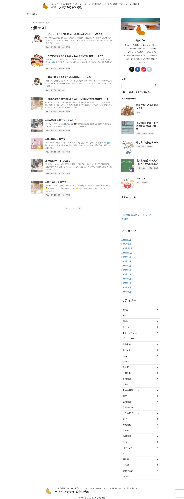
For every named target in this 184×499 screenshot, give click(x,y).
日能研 (125, 428)
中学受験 (126, 342)
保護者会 (126, 348)
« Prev (65, 209)
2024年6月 (125, 268)
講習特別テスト (129, 468)
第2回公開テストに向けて (57, 162)
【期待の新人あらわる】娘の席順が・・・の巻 (66, 78)
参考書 (125, 382)
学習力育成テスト (130, 405)
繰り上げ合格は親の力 (145, 141)
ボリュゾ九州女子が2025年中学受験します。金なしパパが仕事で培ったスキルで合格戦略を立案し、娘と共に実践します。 (96, 486)
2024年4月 (125, 276)
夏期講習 (126, 399)
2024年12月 (126, 246)
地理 (124, 394)
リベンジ (139, 177)
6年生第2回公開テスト (55, 141)
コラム (125, 325)
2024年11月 (126, 250)
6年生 (125, 319)
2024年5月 (125, 272)
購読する (128, 202)
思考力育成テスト (130, 411)
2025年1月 (125, 242)
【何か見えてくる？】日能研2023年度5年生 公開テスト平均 (73, 56)
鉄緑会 (125, 474)
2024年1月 (125, 289)
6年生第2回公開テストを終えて (59, 121)
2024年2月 (125, 285)
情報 (124, 417)
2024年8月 (125, 259)
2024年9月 (125, 255)
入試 (124, 353)
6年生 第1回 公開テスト (56, 184)
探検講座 (126, 422)
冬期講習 (126, 376)
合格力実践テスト (130, 388)
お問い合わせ (32, 14)
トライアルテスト (130, 330)
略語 (124, 440)
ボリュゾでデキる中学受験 (66, 7)
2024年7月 (125, 263)
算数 (124, 451)
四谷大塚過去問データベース (133, 213)
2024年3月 (125, 281)
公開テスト (127, 371)
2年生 (125, 307)
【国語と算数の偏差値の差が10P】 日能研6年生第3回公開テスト (75, 100)
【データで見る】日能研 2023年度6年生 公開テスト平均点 (72, 34)
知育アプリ (127, 445)
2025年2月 (125, 237)
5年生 (125, 313)
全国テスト (127, 359)
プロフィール (128, 336)
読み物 (125, 463)
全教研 (125, 365)
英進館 (125, 457)
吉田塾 (124, 216)
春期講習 (126, 434)
